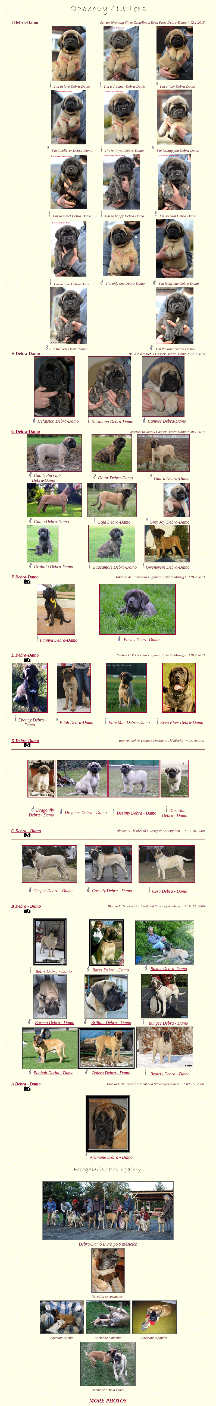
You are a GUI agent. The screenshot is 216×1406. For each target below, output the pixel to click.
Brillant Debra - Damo (111, 1022)
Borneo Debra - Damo (54, 1022)
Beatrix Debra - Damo (169, 1074)
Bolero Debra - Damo (111, 1073)
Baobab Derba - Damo (53, 1073)
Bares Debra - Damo (110, 970)
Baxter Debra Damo (169, 968)
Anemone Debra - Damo (111, 1157)
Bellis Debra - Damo (54, 971)
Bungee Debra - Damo (168, 1023)
